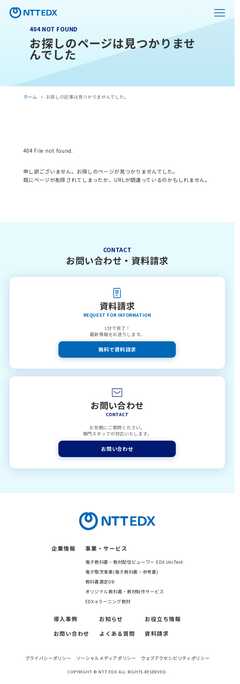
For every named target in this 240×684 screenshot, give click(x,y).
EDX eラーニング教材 (108, 601)
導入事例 (66, 619)
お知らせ (111, 619)
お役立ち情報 (163, 619)
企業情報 (63, 548)
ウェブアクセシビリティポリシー (175, 658)
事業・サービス (106, 548)
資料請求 (157, 633)
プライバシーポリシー (48, 658)
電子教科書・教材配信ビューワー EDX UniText (134, 562)
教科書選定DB (100, 581)
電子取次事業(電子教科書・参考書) (121, 572)
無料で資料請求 (117, 349)
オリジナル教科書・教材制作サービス (124, 591)
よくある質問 (117, 633)
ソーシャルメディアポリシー (106, 658)
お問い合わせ (117, 448)
